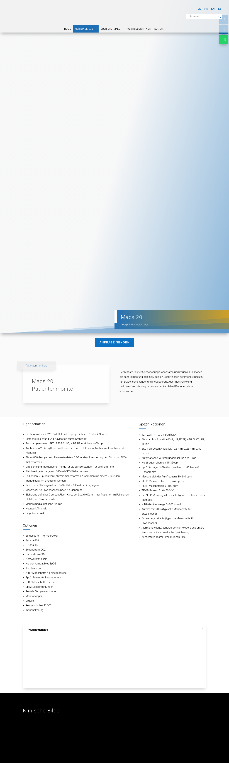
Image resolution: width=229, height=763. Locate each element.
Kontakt (159, 28)
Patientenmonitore (36, 365)
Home (67, 28)
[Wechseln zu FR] (206, 8)
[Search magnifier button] (219, 16)
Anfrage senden (114, 342)
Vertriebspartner (138, 28)
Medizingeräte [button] (86, 28)
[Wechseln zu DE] (199, 8)
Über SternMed (112, 28)
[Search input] (202, 16)
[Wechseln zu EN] (212, 8)
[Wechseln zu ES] (219, 8)
